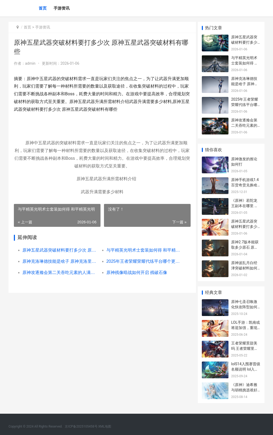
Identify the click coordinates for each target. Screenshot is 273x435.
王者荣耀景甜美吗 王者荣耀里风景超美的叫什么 (244, 348)
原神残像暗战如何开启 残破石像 (135, 272)
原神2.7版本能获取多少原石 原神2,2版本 (245, 247)
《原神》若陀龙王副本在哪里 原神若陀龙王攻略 (244, 205)
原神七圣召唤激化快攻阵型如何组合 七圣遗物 (244, 306)
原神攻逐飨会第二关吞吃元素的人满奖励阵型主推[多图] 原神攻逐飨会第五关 (59, 272)
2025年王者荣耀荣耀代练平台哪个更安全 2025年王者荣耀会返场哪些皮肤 (142, 261)
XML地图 (104, 426)
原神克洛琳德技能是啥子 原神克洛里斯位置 (59, 261)
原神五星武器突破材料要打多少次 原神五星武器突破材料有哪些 (59, 250)
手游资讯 (62, 8)
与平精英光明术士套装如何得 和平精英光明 (142, 250)
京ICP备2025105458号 (81, 426)
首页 (43, 8)
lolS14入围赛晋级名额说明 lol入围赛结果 (245, 369)
